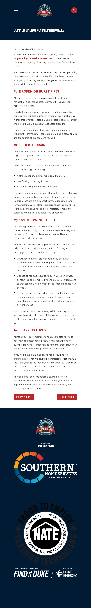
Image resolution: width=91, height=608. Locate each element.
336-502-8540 (45, 446)
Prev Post (23, 397)
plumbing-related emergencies (34, 58)
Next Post (67, 397)
